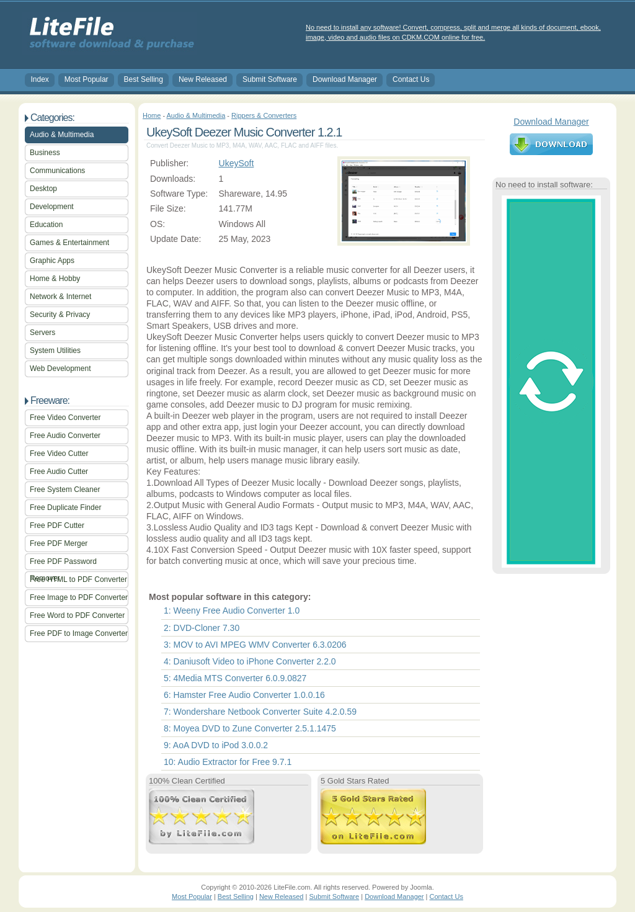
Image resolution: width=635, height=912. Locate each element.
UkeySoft (236, 163)
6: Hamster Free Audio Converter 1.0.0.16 (244, 695)
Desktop (43, 188)
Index (40, 79)
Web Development (60, 368)
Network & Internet (60, 296)
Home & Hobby (55, 278)
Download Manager (345, 79)
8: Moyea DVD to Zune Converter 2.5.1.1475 (250, 728)
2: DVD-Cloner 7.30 (201, 628)
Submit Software (269, 79)
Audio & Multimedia (62, 134)
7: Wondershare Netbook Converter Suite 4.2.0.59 (260, 712)
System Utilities (55, 350)
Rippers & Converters (263, 115)
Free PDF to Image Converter (79, 633)
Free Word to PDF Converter (77, 615)
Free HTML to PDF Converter (78, 579)
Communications (57, 170)
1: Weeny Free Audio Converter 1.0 (232, 610)
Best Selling (143, 79)
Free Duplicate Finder (65, 507)
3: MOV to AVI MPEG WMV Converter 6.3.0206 (255, 645)
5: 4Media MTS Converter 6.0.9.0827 (235, 678)
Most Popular (86, 79)
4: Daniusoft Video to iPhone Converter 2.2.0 (250, 661)
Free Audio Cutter (59, 471)
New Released (203, 79)
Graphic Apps (52, 260)
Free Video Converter (65, 417)
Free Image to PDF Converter (79, 597)
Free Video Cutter (59, 453)
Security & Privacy (60, 314)
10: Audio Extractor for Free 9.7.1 (227, 762)
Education (46, 224)
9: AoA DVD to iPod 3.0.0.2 (216, 745)
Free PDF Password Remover (63, 563)
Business (45, 152)
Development (52, 206)
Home (152, 115)
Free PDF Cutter (57, 525)
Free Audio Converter (65, 435)
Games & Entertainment (69, 242)
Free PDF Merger (58, 543)
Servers (42, 332)
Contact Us (411, 79)
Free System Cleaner (65, 489)
